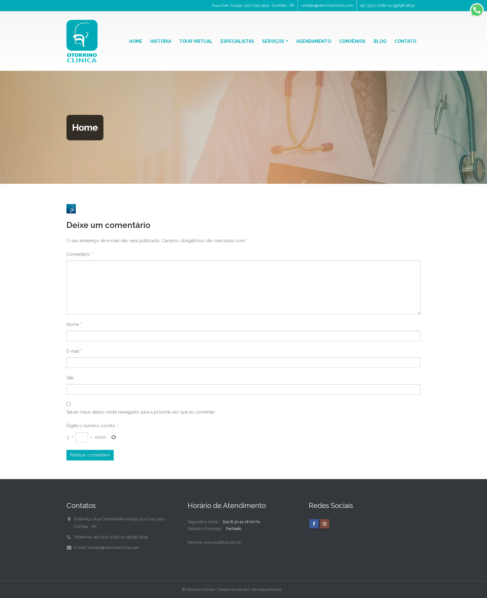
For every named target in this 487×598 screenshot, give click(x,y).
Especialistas (237, 41)
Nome (74, 324)
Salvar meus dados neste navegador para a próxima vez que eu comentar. (140, 412)
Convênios (352, 41)
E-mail (74, 351)
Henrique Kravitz (266, 589)
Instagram (324, 523)
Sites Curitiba (406, 589)
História (160, 41)
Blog (380, 41)
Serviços (273, 41)
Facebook (314, 523)
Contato (405, 41)
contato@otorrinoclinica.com (327, 5)
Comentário (79, 254)
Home (135, 41)
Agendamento (313, 41)
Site (70, 377)
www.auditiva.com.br (222, 542)
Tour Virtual (195, 41)
